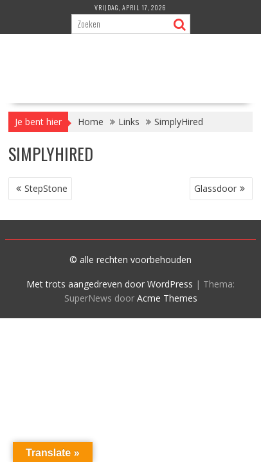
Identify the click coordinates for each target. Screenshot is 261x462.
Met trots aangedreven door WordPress (109, 284)
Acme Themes (167, 298)
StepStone (46, 188)
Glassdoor (215, 188)
